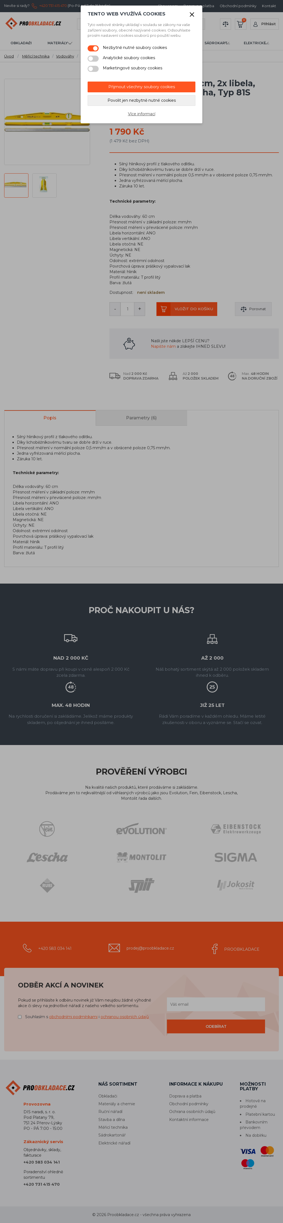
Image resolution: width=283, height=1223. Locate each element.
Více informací (141, 113)
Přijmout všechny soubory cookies (141, 86)
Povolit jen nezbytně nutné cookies (142, 100)
